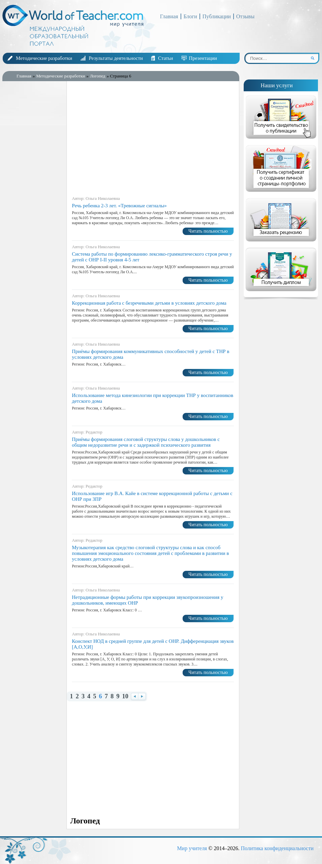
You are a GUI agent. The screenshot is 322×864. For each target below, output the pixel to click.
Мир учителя (192, 848)
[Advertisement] (32, 192)
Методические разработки (44, 58)
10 (125, 696)
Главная (169, 16)
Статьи (165, 58)
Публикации (217, 16)
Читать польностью (207, 231)
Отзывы (245, 16)
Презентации (203, 58)
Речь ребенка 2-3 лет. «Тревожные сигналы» (119, 205)
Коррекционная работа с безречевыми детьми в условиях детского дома (149, 303)
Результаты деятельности (116, 58)
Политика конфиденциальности (277, 848)
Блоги (190, 16)
